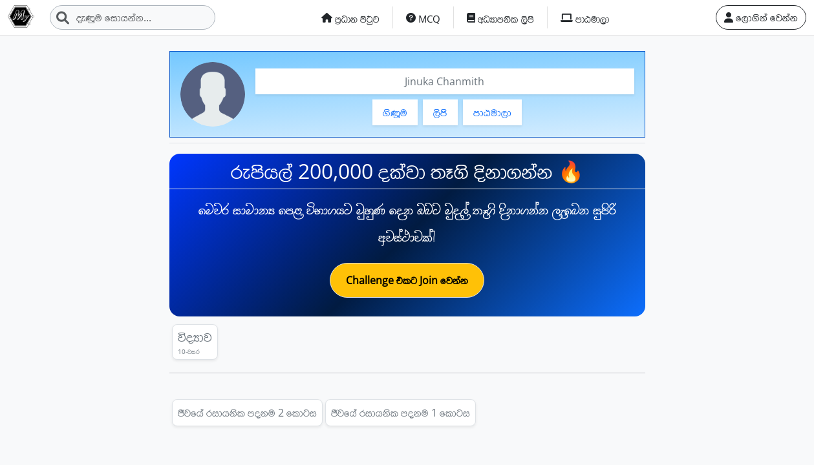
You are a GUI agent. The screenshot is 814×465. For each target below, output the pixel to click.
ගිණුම (395, 112)
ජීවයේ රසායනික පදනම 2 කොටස (247, 413)
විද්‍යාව (195, 342)
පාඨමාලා (492, 112)
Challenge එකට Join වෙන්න (407, 280)
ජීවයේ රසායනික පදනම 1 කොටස (400, 413)
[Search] (132, 17)
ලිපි (440, 112)
